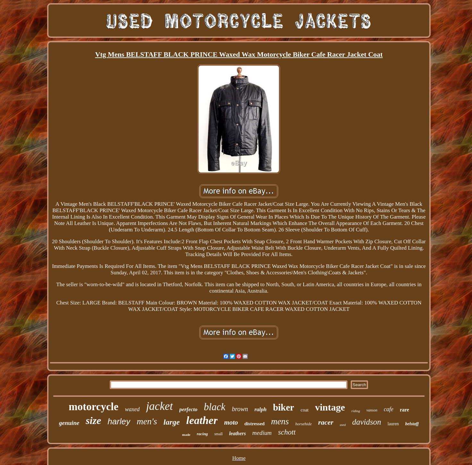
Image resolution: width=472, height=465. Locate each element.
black (214, 406)
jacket (159, 406)
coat (305, 409)
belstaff (412, 423)
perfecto (188, 409)
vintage (330, 407)
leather (202, 420)
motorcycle (93, 406)
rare (404, 409)
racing (202, 433)
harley (118, 421)
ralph (260, 409)
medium (261, 432)
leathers (237, 433)
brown (240, 408)
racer (325, 422)
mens (280, 421)
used (343, 425)
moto (231, 422)
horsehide (303, 423)
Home (239, 458)
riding (355, 411)
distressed (255, 423)
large (172, 422)
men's (147, 421)
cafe (388, 409)
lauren (393, 423)
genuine (69, 422)
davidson (366, 422)
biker (283, 407)
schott (287, 432)
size (93, 420)
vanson (371, 410)
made (186, 434)
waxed (132, 409)
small (218, 434)
